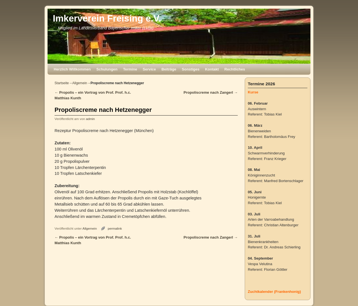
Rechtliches (234, 69)
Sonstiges (190, 69)
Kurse (253, 92)
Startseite (62, 83)
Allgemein (79, 83)
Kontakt (212, 69)
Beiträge (168, 69)
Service (149, 69)
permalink (115, 228)
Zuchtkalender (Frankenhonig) (274, 291)
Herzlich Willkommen (72, 69)
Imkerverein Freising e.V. (107, 18)
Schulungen (106, 69)
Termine (130, 69)
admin (90, 119)
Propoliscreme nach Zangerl (210, 92)
